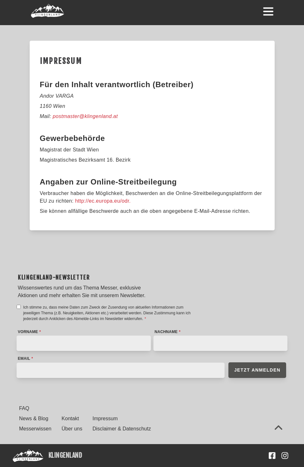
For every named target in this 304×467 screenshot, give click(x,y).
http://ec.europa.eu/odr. (102, 201)
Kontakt (70, 418)
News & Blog (33, 418)
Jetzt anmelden (257, 370)
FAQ (24, 408)
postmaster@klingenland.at (85, 116)
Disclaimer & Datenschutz (122, 428)
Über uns (72, 428)
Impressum (105, 418)
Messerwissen (35, 428)
